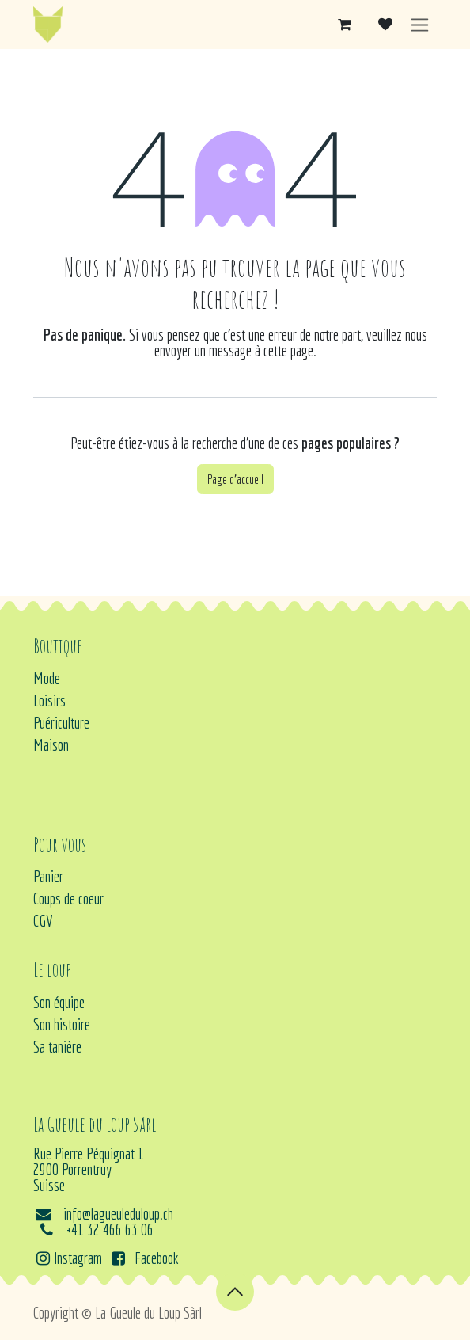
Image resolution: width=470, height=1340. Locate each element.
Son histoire (61, 1024)
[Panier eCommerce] (344, 24)
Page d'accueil (235, 479)
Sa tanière (57, 1046)
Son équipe (59, 1002)
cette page (288, 350)
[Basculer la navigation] (420, 25)
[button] (235, 1292)
